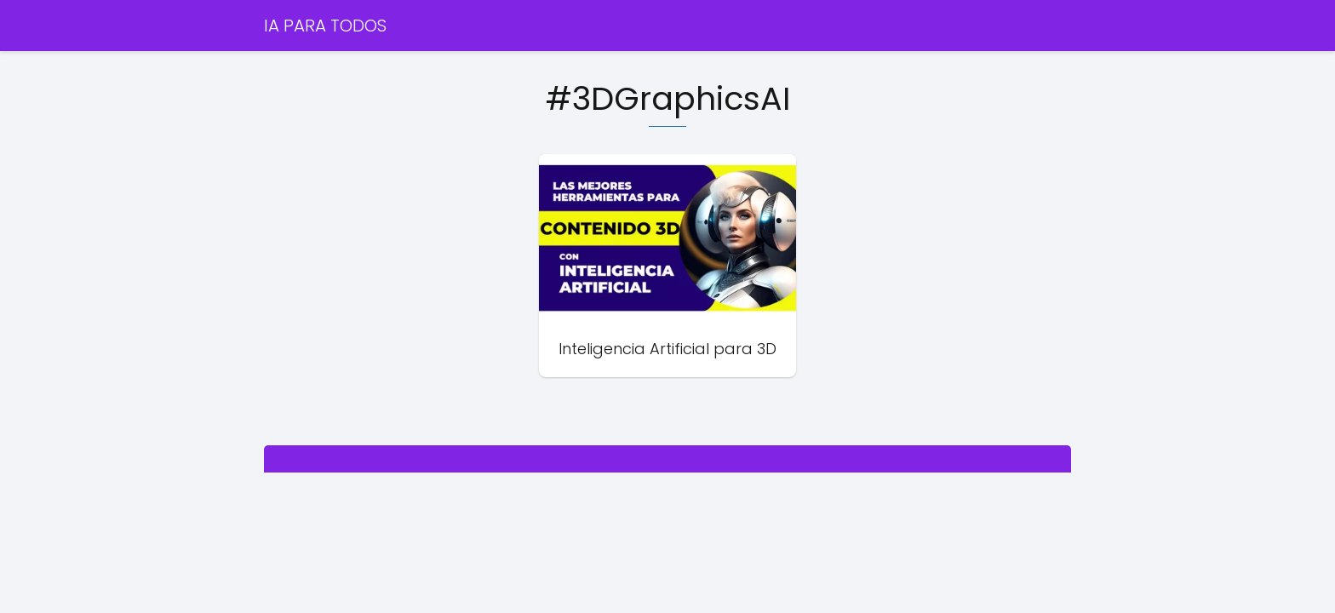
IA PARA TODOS (325, 25)
